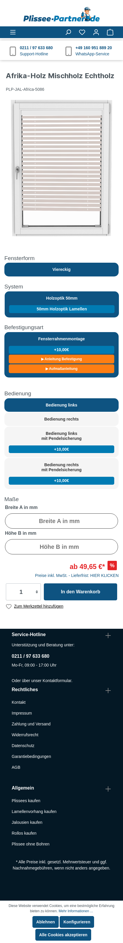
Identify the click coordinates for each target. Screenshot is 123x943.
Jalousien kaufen (27, 822)
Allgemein (23, 787)
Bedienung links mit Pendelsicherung (61, 442)
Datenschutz (23, 745)
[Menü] (13, 32)
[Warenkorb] (110, 32)
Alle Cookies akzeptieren (63, 934)
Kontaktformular (57, 680)
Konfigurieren (76, 922)
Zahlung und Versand (31, 724)
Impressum (22, 713)
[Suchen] (68, 32)
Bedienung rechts (61, 419)
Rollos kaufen (24, 833)
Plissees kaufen (26, 800)
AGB (16, 767)
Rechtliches (25, 689)
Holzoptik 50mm (62, 304)
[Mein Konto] (96, 32)
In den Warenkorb (80, 591)
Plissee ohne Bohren (30, 844)
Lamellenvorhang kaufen (34, 811)
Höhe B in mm (21, 533)
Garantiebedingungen (31, 756)
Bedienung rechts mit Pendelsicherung (61, 473)
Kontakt (18, 702)
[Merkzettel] (82, 32)
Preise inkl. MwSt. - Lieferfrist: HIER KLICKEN (77, 575)
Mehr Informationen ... (76, 911)
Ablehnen (45, 922)
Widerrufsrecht (25, 734)
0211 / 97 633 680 (30, 656)
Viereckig (61, 269)
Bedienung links (61, 405)
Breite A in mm (21, 507)
